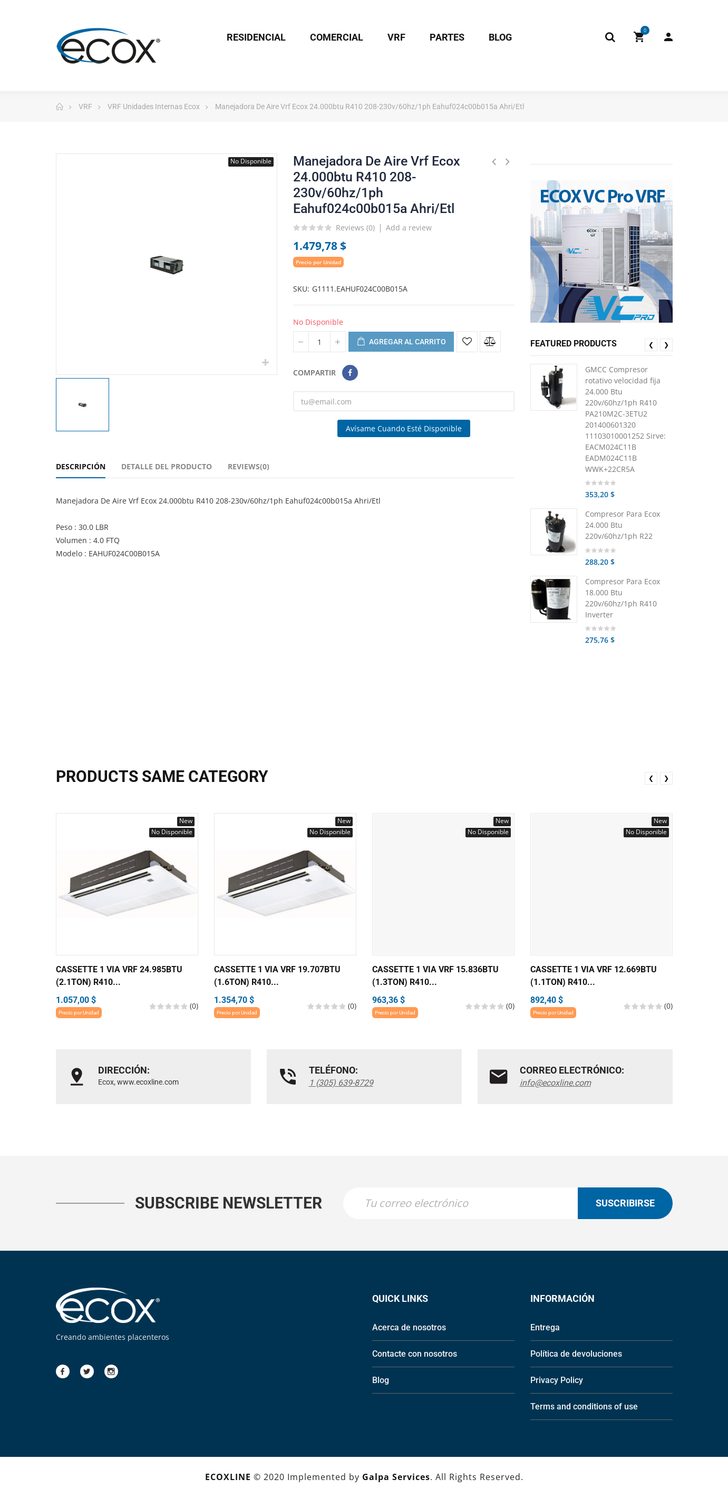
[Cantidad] (319, 341)
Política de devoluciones (576, 1355)
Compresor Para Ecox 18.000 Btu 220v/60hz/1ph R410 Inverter (622, 598)
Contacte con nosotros (414, 1355)
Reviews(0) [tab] (248, 466)
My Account (668, 37)
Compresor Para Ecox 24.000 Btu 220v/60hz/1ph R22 (622, 525)
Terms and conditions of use (584, 1408)
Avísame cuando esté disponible (404, 428)
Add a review (409, 228)
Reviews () (355, 228)
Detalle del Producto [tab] (166, 466)
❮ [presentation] (651, 344)
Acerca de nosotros (409, 1328)
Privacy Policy (556, 1381)
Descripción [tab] (80, 466)
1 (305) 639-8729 (341, 1083)
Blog (380, 1381)
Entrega (545, 1328)
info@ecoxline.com (555, 1083)
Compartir (350, 373)
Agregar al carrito (401, 342)
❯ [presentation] (666, 344)
